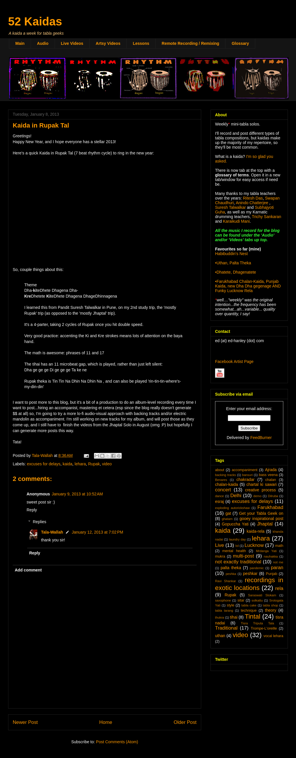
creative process (260, 490)
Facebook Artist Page (234, 361)
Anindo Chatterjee (252, 202)
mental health (234, 551)
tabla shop (270, 605)
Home (105, 722)
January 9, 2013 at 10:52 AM (77, 494)
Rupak (94, 464)
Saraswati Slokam (262, 595)
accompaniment (245, 470)
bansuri (247, 475)
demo (257, 496)
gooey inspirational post (261, 518)
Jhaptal (265, 524)
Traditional (226, 628)
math (279, 546)
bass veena (268, 475)
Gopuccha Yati (235, 524)
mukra (220, 556)
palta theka (231, 567)
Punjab (271, 574)
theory (270, 610)
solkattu (257, 600)
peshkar (250, 573)
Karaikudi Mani (236, 221)
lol (236, 545)
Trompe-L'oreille (264, 628)
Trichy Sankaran (266, 216)
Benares (221, 480)
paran (277, 567)
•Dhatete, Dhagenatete (235, 272)
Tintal (252, 616)
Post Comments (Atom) (117, 741)
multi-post (243, 556)
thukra (219, 617)
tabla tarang (224, 610)
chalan (270, 480)
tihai (234, 617)
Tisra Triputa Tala (257, 623)
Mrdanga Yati (266, 551)
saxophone (223, 600)
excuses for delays (43, 464)
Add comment (28, 570)
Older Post (185, 722)
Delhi (235, 495)
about (219, 470)
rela (279, 588)
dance (219, 496)
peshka (231, 574)
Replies (39, 521)
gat (228, 513)
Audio (43, 43)
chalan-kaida (226, 484)
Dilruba (273, 496)
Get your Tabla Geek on (261, 513)
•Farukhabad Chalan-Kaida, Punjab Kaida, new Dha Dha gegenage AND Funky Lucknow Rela (248, 286)
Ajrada (271, 469)
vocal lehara (273, 636)
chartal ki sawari (261, 484)
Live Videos (72, 43)
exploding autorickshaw (232, 508)
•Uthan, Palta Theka (233, 263)
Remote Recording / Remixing (190, 43)
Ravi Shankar (225, 581)
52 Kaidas (35, 21)
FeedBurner (261, 437)
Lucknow (254, 545)
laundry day (237, 539)
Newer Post (25, 722)
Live (219, 545)
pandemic (257, 568)
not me (278, 562)
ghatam (227, 519)
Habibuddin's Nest (231, 253)
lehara (80, 464)
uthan (220, 635)
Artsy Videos (108, 43)
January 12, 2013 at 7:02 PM (97, 532)
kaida (67, 464)
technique (249, 610)
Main (20, 43)
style (230, 605)
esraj (219, 501)
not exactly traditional (238, 562)
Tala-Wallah (52, 532)
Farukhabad (270, 507)
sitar (240, 600)
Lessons (141, 43)
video (107, 464)
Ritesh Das (252, 198)
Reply (32, 510)
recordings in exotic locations (249, 583)
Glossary (240, 43)
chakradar (245, 479)
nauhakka (271, 556)
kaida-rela (255, 531)
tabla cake (248, 605)
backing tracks (225, 475)
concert (223, 490)
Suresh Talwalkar (230, 207)
